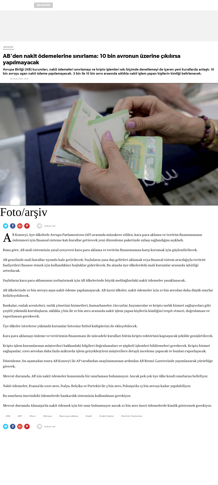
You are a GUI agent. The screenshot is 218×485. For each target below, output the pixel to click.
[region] (109, 26)
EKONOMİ (8, 46)
